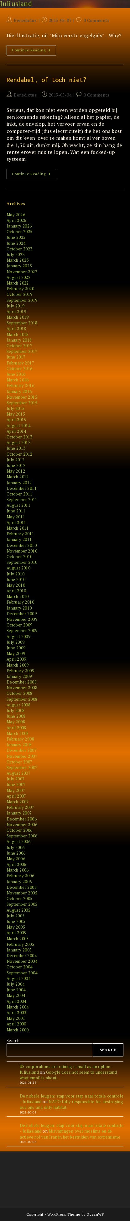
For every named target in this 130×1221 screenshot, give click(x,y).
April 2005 (16, 932)
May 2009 (16, 653)
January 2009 (19, 676)
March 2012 (18, 476)
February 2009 (20, 670)
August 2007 (18, 773)
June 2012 (16, 465)
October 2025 (20, 231)
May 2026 (16, 214)
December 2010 (22, 545)
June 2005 (16, 921)
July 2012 (16, 460)
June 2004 (16, 990)
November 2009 (22, 619)
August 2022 (18, 277)
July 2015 (16, 408)
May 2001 (16, 1018)
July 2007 (16, 779)
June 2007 (16, 784)
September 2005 (22, 904)
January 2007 (19, 813)
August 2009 (18, 636)
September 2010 (22, 562)
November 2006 (22, 824)
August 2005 (18, 910)
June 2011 (16, 511)
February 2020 (20, 288)
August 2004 (18, 978)
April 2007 (16, 796)
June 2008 (16, 716)
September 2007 (22, 767)
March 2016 (18, 380)
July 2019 (16, 306)
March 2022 (18, 283)
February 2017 (20, 363)
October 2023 (20, 249)
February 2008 (20, 739)
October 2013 (20, 437)
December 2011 (22, 488)
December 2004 (22, 955)
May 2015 (16, 414)
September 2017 (22, 351)
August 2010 (18, 568)
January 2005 (19, 950)
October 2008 (20, 693)
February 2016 (20, 385)
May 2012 (16, 471)
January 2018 (19, 340)
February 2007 (20, 807)
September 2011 (22, 499)
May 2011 (16, 517)
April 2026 (16, 220)
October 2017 (20, 345)
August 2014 (18, 425)
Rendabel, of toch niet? (46, 79)
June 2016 (16, 374)
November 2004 (22, 961)
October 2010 (20, 556)
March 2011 (18, 528)
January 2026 (19, 226)
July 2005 (16, 916)
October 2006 (20, 830)
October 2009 (20, 625)
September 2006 (22, 836)
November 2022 (22, 272)
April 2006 (16, 864)
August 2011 (18, 505)
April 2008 (16, 728)
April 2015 (16, 419)
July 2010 (16, 574)
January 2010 (19, 608)
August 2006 (18, 841)
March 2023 (18, 260)
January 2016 (19, 391)
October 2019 (20, 294)
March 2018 (18, 334)
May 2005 (16, 927)
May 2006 (16, 859)
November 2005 (22, 893)
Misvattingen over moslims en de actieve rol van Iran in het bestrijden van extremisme (70, 1134)
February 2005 (20, 944)
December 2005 (22, 887)
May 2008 (16, 722)
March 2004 (18, 1007)
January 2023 (19, 266)
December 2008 (22, 682)
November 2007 (22, 756)
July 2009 (16, 642)
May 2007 (16, 790)
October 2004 (20, 967)
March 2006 (18, 870)
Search (13, 1040)
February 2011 (20, 534)
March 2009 (18, 665)
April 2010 (16, 591)
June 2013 (16, 448)
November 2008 (22, 687)
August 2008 (18, 705)
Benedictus (25, 20)
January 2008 (19, 744)
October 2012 (20, 454)
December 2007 (22, 750)
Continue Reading (33, 51)
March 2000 (18, 1030)
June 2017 (16, 357)
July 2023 (16, 254)
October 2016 (20, 368)
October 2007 (20, 762)
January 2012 (19, 482)
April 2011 (16, 522)
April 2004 (16, 1001)
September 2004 (22, 973)
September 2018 (22, 323)
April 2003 (16, 1012)
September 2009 (22, 630)
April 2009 (16, 659)
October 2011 (20, 494)
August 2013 (18, 442)
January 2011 (19, 539)
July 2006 (16, 847)
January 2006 (19, 881)
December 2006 (22, 819)
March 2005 (18, 938)
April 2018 (16, 328)
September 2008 (22, 699)
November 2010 (22, 551)
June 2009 (16, 648)
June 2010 (16, 579)
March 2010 (18, 596)
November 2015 (22, 397)
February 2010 (20, 602)
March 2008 (18, 733)
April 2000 (16, 1024)
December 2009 (22, 613)
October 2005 (20, 898)
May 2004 (16, 995)
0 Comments (97, 20)
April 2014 (16, 431)
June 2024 (16, 243)
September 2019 (22, 300)
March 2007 (18, 801)
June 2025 (16, 237)
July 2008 (16, 710)
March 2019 (18, 317)
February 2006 (20, 875)
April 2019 (16, 311)
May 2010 (16, 585)
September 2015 (22, 403)
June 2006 (16, 853)
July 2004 (16, 984)
